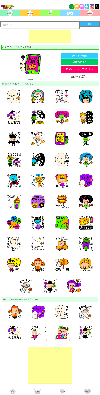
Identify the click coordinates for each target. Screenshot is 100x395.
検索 (89, 24)
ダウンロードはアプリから (79, 69)
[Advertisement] (50, 36)
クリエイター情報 (79, 56)
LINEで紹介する (79, 62)
